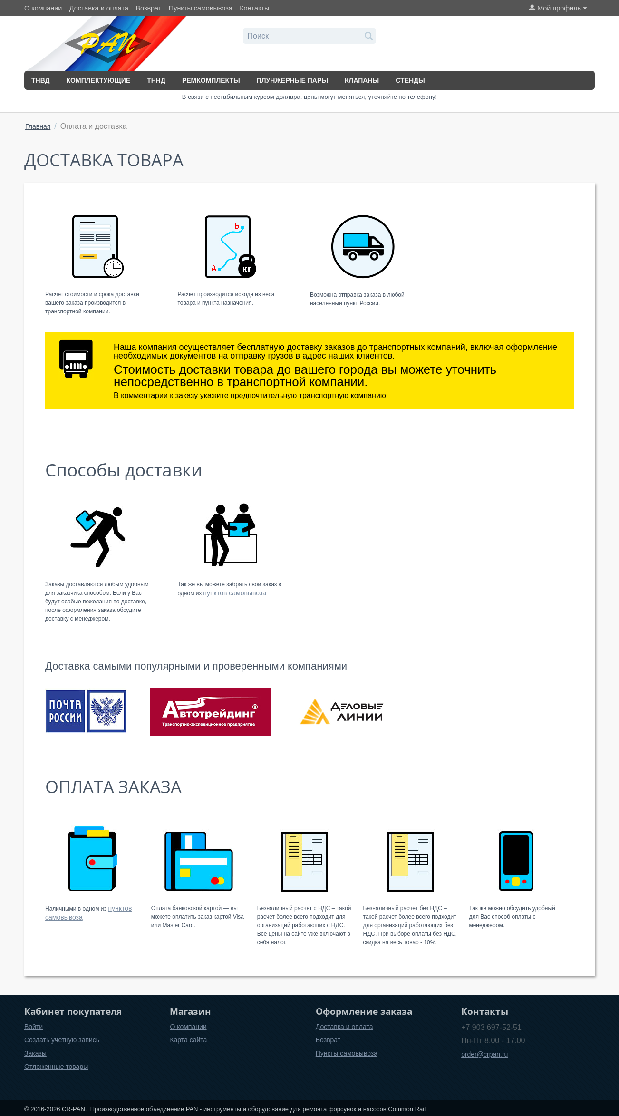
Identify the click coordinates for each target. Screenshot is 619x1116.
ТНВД (40, 80)
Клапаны (362, 80)
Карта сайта (188, 1040)
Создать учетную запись (61, 1040)
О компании (43, 8)
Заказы (35, 1053)
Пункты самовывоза (200, 8)
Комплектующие (99, 80)
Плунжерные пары (292, 80)
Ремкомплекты (211, 80)
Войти (33, 1026)
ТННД (156, 80)
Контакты (254, 8)
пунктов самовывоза (234, 593)
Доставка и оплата (98, 8)
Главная (37, 126)
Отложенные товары (56, 1066)
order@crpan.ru (484, 1054)
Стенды (410, 80)
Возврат (148, 8)
